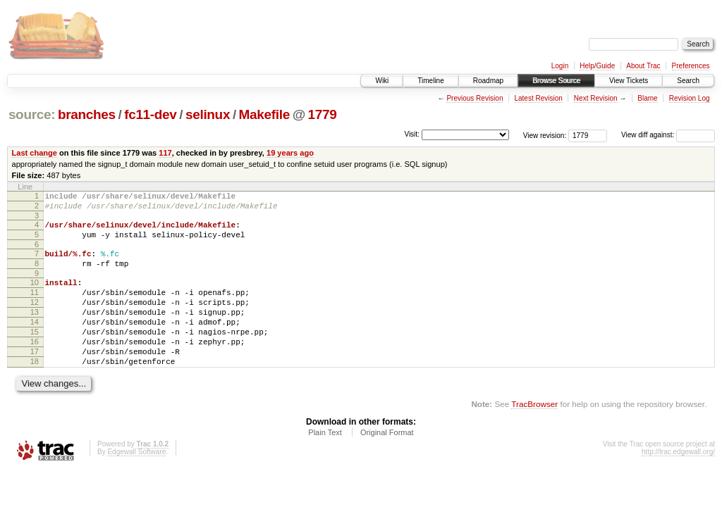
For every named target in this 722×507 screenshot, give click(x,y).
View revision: (545, 135)
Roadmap (488, 80)
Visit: (412, 134)
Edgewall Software (136, 483)
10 (34, 295)
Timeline (430, 80)
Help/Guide (597, 66)
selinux (207, 114)
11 (34, 307)
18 (34, 391)
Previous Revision (474, 98)
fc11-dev (150, 114)
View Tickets (628, 80)
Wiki (381, 80)
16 (34, 367)
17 (34, 379)
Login (559, 66)
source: (31, 114)
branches (87, 114)
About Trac (643, 66)
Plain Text (325, 464)
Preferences (691, 66)
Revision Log (689, 98)
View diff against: (668, 135)
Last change (34, 153)
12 (34, 319)
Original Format (387, 464)
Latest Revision (538, 98)
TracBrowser (534, 435)
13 (34, 331)
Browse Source (556, 80)
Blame (647, 98)
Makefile (264, 114)
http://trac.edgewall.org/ (678, 483)
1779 (322, 114)
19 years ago (290, 153)
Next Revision (596, 98)
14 (34, 343)
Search (688, 80)
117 (165, 153)
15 (34, 355)
